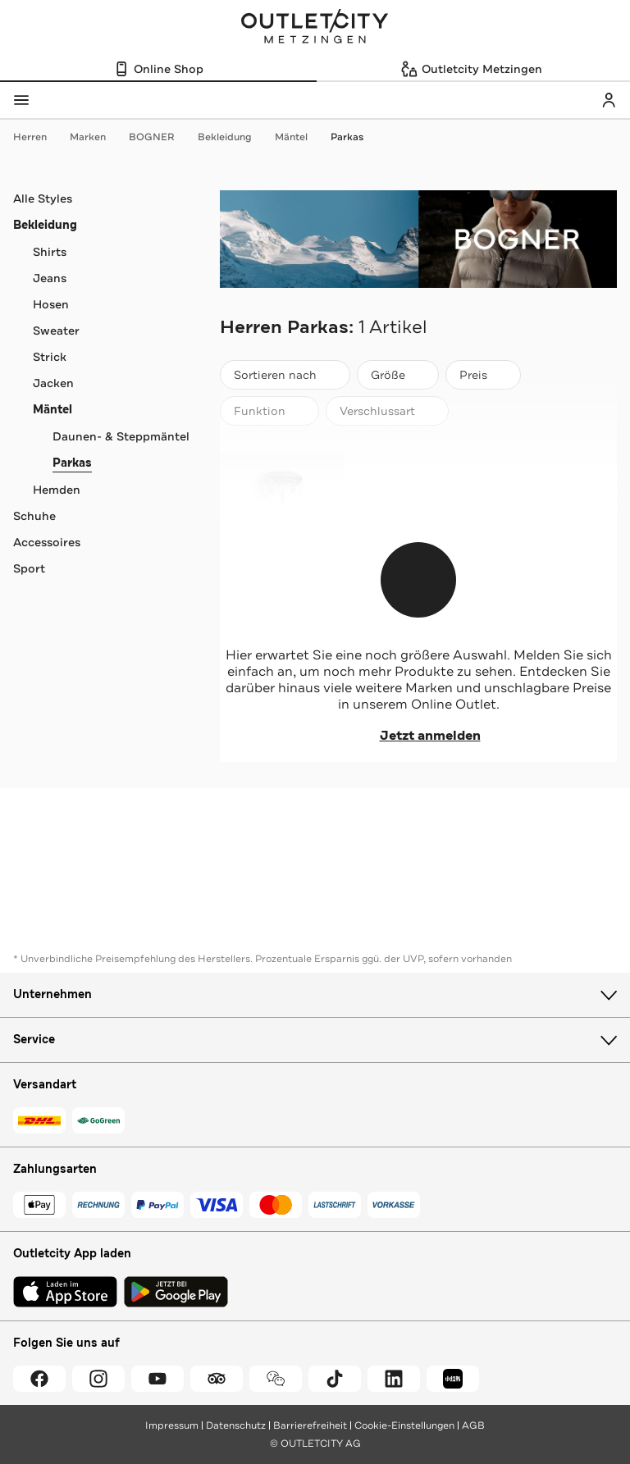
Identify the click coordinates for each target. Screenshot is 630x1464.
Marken (96, 137)
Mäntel (299, 137)
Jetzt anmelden (419, 736)
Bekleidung (233, 137)
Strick (49, 356)
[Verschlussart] (387, 411)
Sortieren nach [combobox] (284, 378)
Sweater (56, 330)
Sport (29, 568)
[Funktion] (269, 411)
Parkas (347, 137)
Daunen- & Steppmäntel (120, 436)
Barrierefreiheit (310, 1425)
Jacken (53, 383)
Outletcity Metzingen (315, 28)
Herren (38, 137)
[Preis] (483, 375)
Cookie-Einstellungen (404, 1425)
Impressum (172, 1425)
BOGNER (160, 137)
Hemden (56, 489)
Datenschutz (236, 1425)
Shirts (49, 251)
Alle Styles (42, 198)
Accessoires (46, 542)
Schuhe (34, 516)
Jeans (49, 278)
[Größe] (398, 375)
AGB (473, 1425)
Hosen (51, 304)
